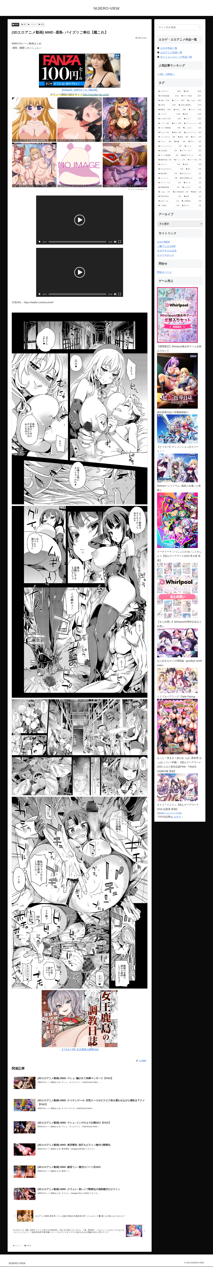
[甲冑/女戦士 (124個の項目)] (169, 196)
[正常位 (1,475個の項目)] (167, 105)
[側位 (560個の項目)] (176, 133)
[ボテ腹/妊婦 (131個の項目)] (180, 192)
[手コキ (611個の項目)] (163, 133)
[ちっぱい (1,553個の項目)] (194, 101)
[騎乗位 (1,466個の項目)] (164, 110)
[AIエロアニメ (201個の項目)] (190, 174)
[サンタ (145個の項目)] (192, 183)
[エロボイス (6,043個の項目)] (169, 91)
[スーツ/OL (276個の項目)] (194, 160)
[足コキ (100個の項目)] (191, 206)
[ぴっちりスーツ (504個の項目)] (192, 133)
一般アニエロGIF (166, 246)
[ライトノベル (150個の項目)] (169, 183)
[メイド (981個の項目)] (163, 123)
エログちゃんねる (167, 250)
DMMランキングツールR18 (170, 813)
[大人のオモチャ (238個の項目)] (170, 169)
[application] (79, 220)
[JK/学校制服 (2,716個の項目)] (168, 96)
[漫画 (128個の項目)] (196, 192)
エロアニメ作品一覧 (171, 52)
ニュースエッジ (165, 255)
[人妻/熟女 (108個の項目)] (191, 201)
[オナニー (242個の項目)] (169, 164)
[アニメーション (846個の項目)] (192, 123)
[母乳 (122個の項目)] (192, 196)
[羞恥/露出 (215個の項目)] (167, 174)
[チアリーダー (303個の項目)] (190, 151)
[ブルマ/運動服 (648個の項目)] (169, 128)
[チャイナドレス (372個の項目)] (170, 146)
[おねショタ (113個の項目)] (168, 201)
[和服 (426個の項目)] (180, 142)
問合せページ (164, 272)
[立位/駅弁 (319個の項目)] (167, 151)
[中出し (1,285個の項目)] (180, 110)
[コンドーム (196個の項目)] (167, 178)
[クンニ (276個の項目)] (179, 160)
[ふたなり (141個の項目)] (191, 187)
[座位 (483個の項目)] (183, 137)
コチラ (177, 816)
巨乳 (41, 24)
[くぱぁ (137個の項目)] (164, 192)
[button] (79, 220)
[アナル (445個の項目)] (165, 142)
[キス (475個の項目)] (196, 137)
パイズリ (32, 24)
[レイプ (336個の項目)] (192, 146)
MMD (15, 24)
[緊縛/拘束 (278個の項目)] (165, 160)
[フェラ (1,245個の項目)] (195, 110)
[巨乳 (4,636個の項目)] (192, 91)
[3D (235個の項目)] (193, 169)
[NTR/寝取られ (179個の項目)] (190, 178)
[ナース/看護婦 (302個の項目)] (168, 155)
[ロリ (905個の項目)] (176, 123)
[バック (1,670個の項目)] (178, 101)
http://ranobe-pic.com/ (96, 94)
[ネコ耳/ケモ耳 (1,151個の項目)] (169, 119)
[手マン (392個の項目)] (194, 142)
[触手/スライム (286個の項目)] (191, 155)
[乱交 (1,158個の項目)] (192, 114)
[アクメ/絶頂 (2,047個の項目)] (191, 96)
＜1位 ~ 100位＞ (166, 74)
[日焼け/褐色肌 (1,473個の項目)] (189, 105)
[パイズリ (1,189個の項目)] (169, 114)
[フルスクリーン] (119, 241)
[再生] (39, 241)
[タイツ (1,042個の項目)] (192, 119)
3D (23, 24)
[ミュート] (115, 241)
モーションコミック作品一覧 (176, 57)
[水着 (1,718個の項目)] (163, 101)
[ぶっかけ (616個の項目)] (192, 128)
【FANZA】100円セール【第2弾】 (79, 72)
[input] (180, 27)
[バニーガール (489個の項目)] (166, 137)
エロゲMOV (163, 242)
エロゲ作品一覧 (168, 48)
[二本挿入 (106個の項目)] (168, 206)
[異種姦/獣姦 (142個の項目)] (169, 187)
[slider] (77, 241)
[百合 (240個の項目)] (192, 164)
